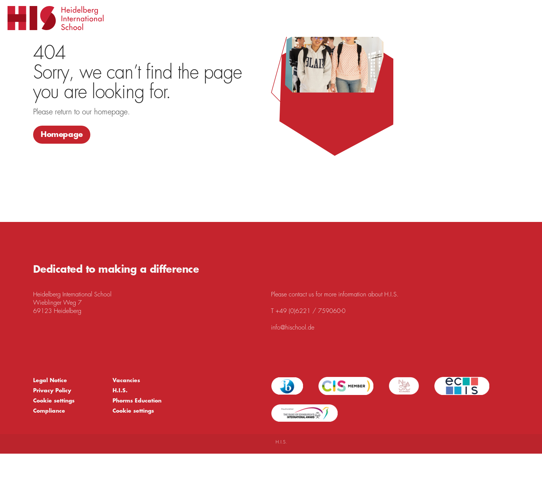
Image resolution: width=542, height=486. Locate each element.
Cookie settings (54, 400)
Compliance (49, 410)
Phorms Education (137, 400)
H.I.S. (120, 390)
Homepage (62, 134)
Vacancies (126, 380)
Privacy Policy (52, 390)
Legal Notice (50, 380)
